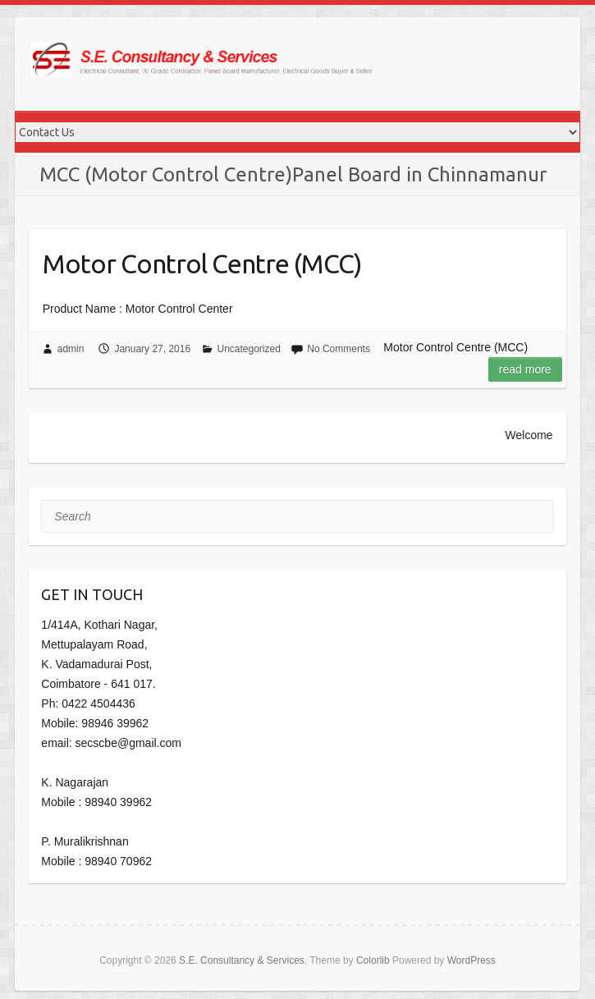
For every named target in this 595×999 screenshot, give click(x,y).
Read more (525, 369)
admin (71, 349)
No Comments (338, 349)
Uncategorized (249, 349)
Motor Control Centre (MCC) (202, 263)
